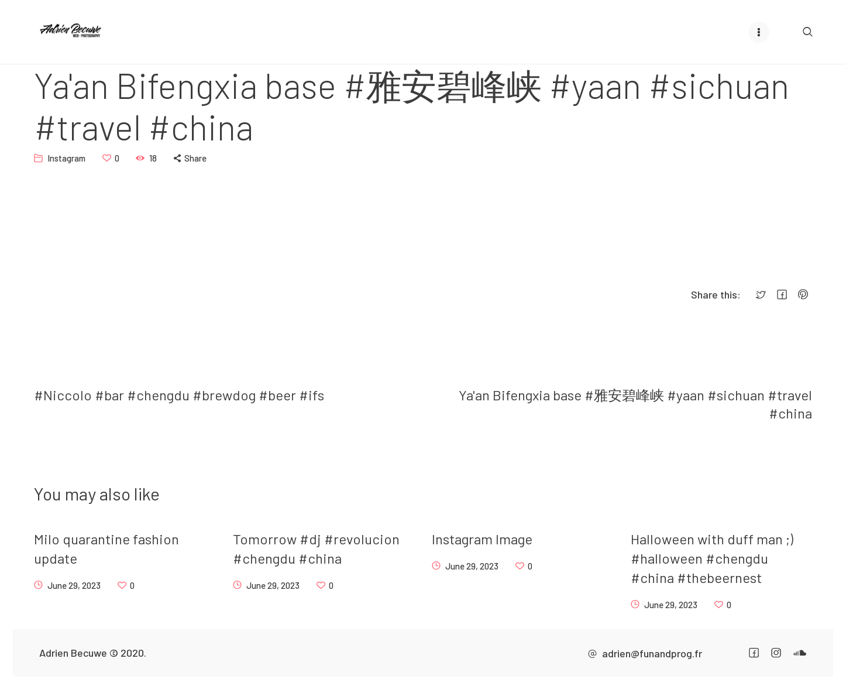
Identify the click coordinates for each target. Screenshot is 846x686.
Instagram (66, 157)
